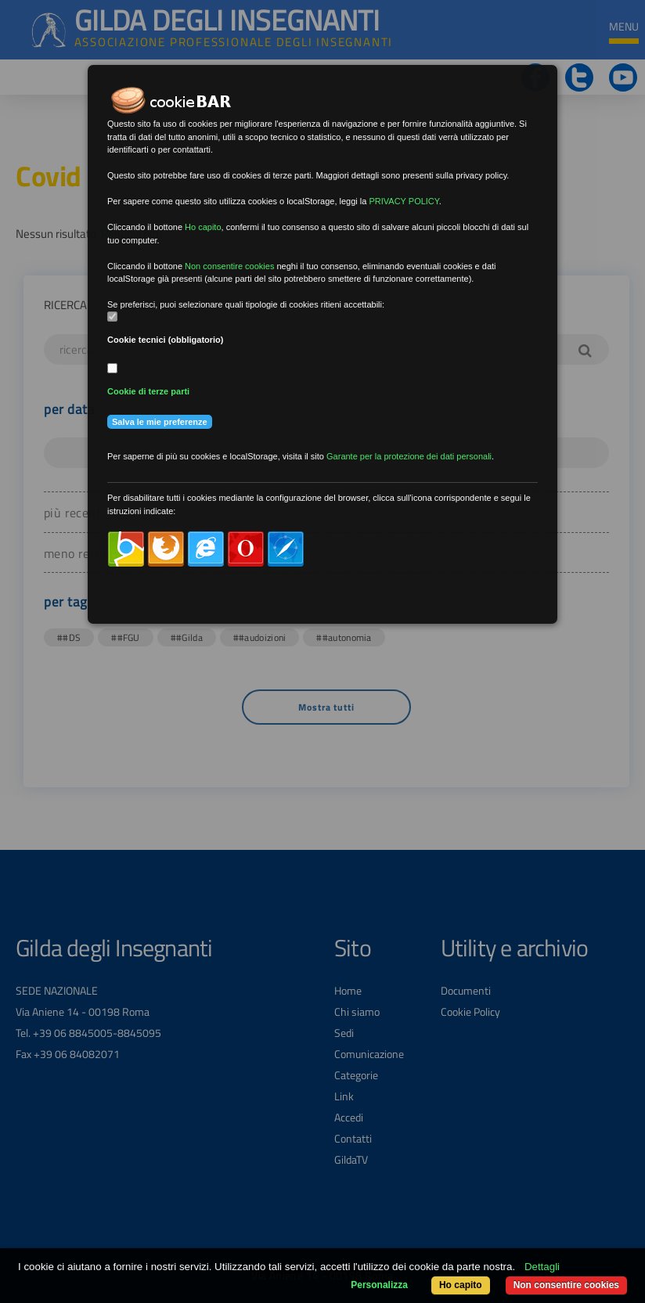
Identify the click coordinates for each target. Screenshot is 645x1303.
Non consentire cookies (566, 1285)
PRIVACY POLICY (403, 201)
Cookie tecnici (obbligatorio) (165, 339)
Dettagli (542, 1266)
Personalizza (379, 1285)
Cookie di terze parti (148, 391)
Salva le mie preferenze (159, 422)
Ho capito (460, 1285)
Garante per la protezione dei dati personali (409, 456)
